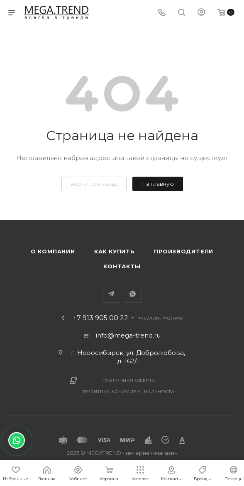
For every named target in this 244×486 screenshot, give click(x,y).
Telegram (111, 294)
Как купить (114, 251)
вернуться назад (94, 183)
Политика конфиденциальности (129, 391)
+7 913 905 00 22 (100, 318)
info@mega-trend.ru (128, 335)
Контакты (121, 266)
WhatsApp (133, 294)
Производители (183, 251)
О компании (53, 251)
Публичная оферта (128, 380)
